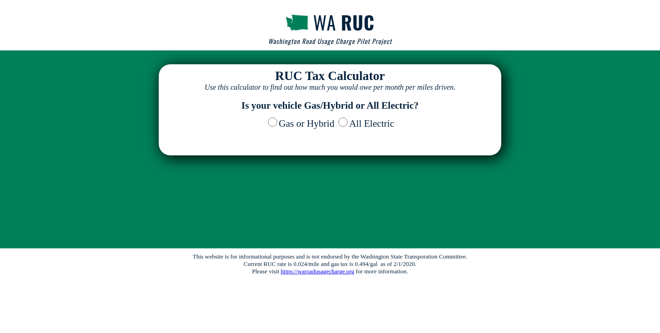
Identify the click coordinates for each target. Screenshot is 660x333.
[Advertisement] (330, 210)
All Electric (371, 123)
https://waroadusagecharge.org (318, 271)
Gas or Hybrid (306, 123)
